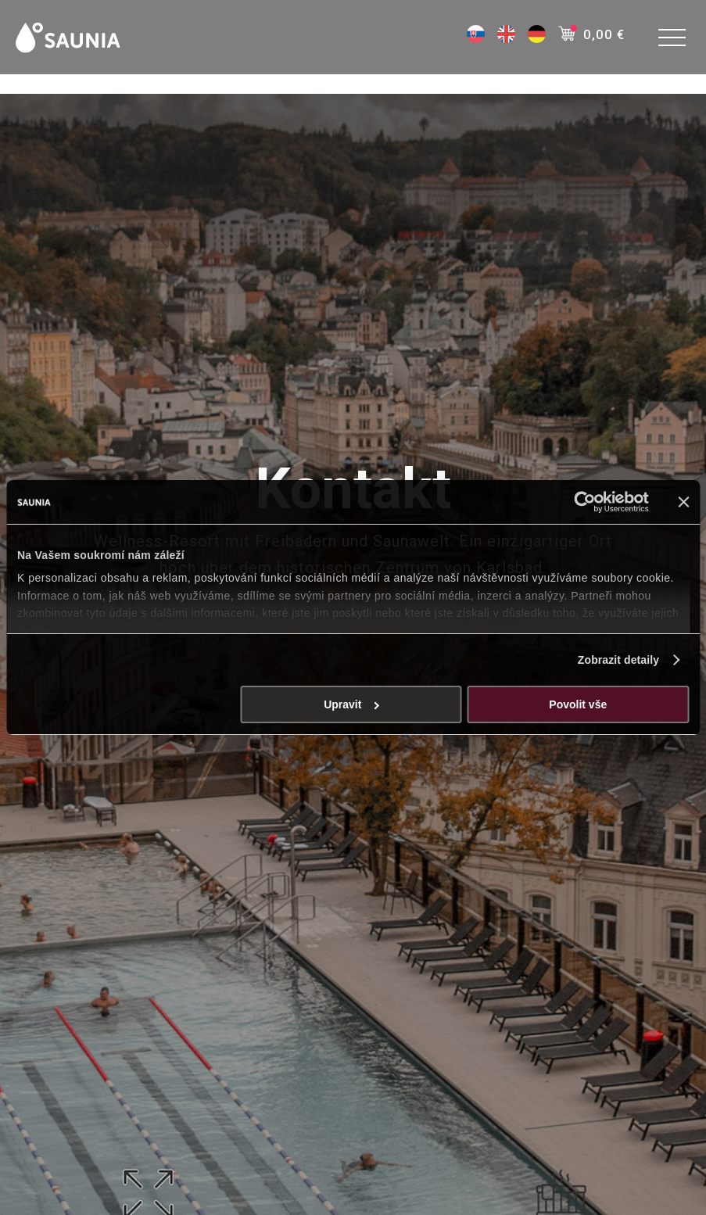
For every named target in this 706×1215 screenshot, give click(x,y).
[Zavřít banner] (683, 501)
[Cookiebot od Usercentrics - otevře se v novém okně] (580, 502)
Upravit (351, 704)
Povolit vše (578, 704)
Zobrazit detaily (618, 660)
